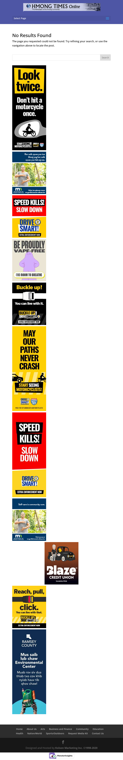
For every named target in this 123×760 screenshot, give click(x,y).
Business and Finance (60, 729)
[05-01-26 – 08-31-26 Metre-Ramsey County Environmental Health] (29, 713)
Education (98, 729)
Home (19, 729)
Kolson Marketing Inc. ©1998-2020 (76, 748)
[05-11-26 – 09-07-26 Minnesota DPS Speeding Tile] (29, 236)
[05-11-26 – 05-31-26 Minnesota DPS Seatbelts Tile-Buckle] (29, 324)
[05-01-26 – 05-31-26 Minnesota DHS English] (29, 540)
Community (82, 729)
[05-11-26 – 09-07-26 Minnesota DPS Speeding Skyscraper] (29, 496)
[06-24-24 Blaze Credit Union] (61, 583)
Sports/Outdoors (55, 733)
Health (19, 733)
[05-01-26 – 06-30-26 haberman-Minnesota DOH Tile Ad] (29, 280)
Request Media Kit (78, 733)
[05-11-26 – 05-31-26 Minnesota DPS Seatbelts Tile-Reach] (29, 627)
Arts (43, 729)
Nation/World (34, 733)
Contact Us (98, 733)
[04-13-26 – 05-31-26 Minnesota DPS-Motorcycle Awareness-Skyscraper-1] (29, 149)
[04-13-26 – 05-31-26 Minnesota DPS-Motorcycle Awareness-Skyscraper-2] (29, 410)
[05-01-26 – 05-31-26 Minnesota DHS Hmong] (29, 193)
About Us (32, 729)
